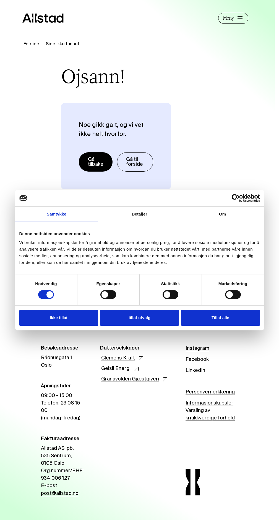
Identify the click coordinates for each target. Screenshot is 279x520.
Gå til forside (134, 162)
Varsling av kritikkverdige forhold (210, 414)
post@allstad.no (60, 493)
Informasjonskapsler (209, 403)
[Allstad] (47, 18)
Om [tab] (222, 214)
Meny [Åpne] (232, 18)
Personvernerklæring (210, 392)
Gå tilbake (95, 162)
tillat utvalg (139, 317)
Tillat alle (220, 317)
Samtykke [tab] (56, 214)
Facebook (197, 359)
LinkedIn (195, 370)
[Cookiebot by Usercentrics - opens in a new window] (236, 198)
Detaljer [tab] (139, 214)
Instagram (197, 348)
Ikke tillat (58, 317)
